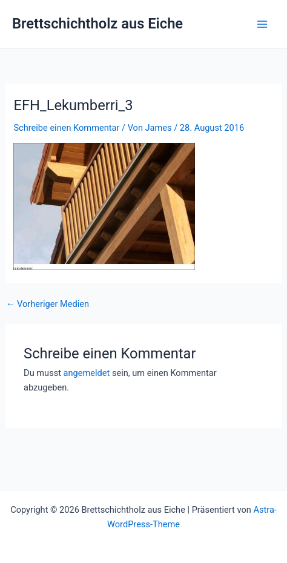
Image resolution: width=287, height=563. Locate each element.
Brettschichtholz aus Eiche (97, 23)
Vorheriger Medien (47, 304)
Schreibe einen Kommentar (66, 127)
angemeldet (87, 372)
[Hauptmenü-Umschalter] (262, 24)
